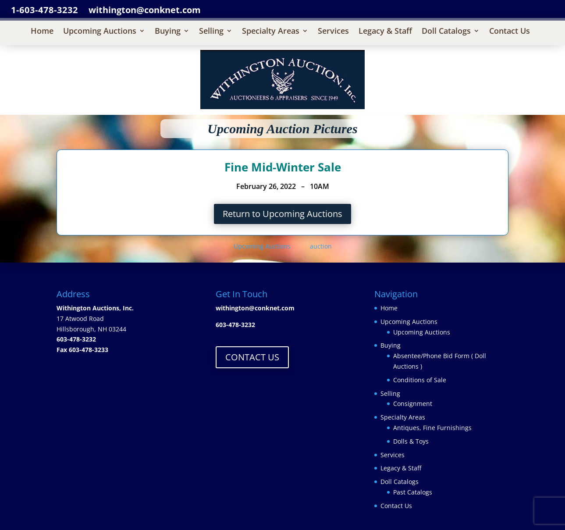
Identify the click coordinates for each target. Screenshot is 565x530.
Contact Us (509, 32)
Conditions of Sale (419, 380)
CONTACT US (252, 357)
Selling (211, 32)
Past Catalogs (412, 492)
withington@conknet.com (255, 308)
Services (333, 32)
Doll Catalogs (446, 32)
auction (321, 246)
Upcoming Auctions (99, 32)
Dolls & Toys (411, 441)
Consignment (412, 403)
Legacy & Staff (385, 32)
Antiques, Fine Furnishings (432, 427)
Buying (168, 32)
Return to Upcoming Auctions (282, 214)
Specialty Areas (270, 32)
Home (42, 32)
